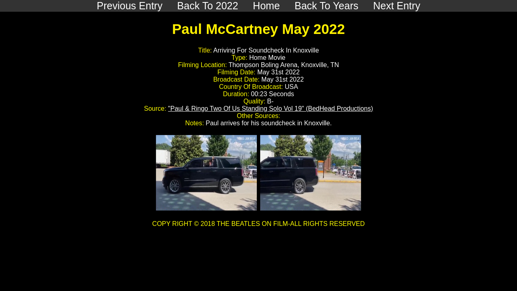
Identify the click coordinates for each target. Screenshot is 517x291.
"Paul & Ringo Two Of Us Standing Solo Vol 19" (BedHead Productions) (270, 108)
